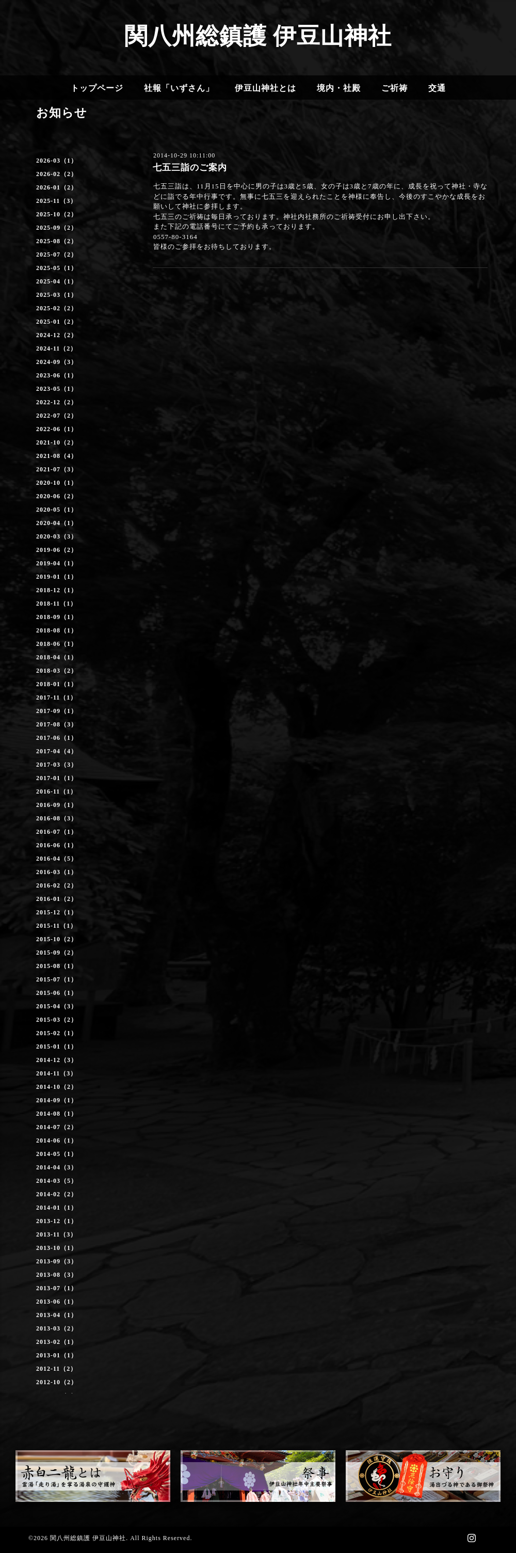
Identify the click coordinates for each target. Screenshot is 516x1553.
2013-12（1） (56, 1221)
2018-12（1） (56, 590)
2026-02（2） (56, 174)
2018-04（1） (56, 657)
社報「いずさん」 (179, 88)
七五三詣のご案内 (190, 167)
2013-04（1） (56, 1315)
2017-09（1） (56, 711)
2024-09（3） (56, 362)
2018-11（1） (56, 603)
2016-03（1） (56, 872)
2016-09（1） (56, 805)
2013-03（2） (56, 1328)
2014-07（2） (56, 1127)
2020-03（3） (56, 536)
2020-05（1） (56, 509)
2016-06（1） (56, 845)
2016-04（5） (56, 858)
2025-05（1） (56, 268)
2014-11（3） (56, 1073)
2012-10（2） (56, 1382)
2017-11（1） (56, 697)
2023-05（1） (56, 388)
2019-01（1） (56, 576)
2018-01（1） (56, 684)
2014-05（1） (56, 1154)
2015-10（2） (56, 939)
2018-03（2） (56, 670)
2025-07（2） (56, 254)
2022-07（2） (56, 415)
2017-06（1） (56, 737)
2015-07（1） (56, 979)
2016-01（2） (56, 898)
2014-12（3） (56, 1060)
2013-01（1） (56, 1355)
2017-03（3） (56, 764)
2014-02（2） (56, 1194)
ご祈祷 (394, 88)
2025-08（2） (56, 241)
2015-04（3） (56, 1006)
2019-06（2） (56, 549)
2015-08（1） (56, 966)
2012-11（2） (56, 1368)
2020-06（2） (56, 496)
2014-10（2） (56, 1086)
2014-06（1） (56, 1140)
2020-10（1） (56, 482)
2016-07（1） (56, 831)
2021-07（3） (56, 469)
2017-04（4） (56, 751)
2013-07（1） (56, 1288)
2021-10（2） (56, 442)
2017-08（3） (56, 724)
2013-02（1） (56, 1341)
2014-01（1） (56, 1207)
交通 (437, 88)
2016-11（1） (56, 791)
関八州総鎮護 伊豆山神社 (258, 36)
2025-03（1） (56, 294)
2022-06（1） (56, 429)
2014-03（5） (56, 1180)
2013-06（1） (56, 1301)
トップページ (97, 88)
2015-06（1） (56, 992)
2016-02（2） (56, 885)
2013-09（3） (56, 1261)
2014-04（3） (56, 1167)
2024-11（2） (56, 348)
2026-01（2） (56, 187)
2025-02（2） (56, 308)
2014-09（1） (56, 1100)
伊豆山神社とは (265, 88)
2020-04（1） (56, 523)
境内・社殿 (339, 88)
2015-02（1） (56, 1033)
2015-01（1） (56, 1046)
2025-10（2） (56, 214)
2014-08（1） (56, 1113)
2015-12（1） (56, 912)
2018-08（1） (56, 630)
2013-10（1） (56, 1247)
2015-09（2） (56, 952)
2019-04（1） (56, 563)
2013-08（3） (56, 1274)
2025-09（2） (56, 227)
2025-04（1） (56, 281)
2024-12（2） (56, 335)
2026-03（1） (56, 160)
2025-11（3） (56, 200)
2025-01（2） (56, 321)
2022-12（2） (56, 402)
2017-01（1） (56, 778)
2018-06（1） (56, 643)
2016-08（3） (56, 818)
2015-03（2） (56, 1019)
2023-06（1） (56, 375)
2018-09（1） (56, 617)
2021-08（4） (56, 455)
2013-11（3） (56, 1234)
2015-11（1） (56, 925)
